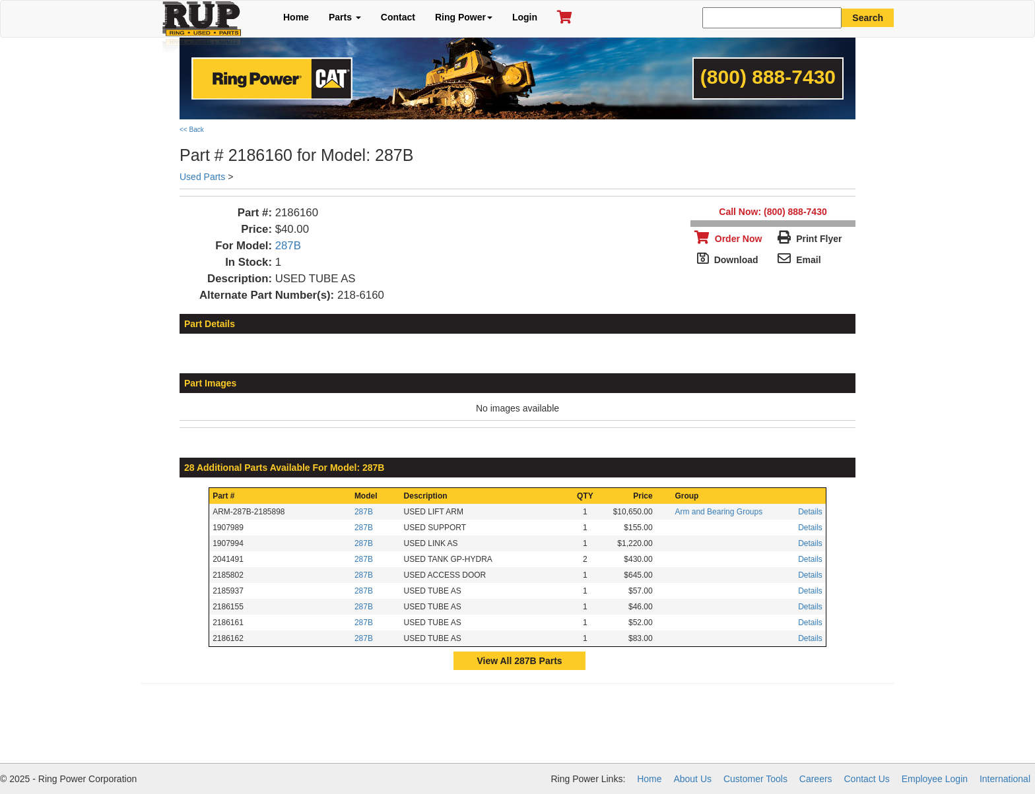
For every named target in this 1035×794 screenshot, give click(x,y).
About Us (692, 779)
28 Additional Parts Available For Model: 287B (284, 467)
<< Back (192, 129)
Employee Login (935, 779)
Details (810, 511)
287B (288, 245)
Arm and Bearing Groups (718, 511)
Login (524, 17)
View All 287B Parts (519, 661)
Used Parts (202, 176)
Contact (398, 17)
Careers (815, 779)
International (1005, 779)
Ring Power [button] (463, 17)
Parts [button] (345, 17)
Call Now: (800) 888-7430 (772, 211)
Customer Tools (755, 779)
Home (296, 17)
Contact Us (867, 779)
